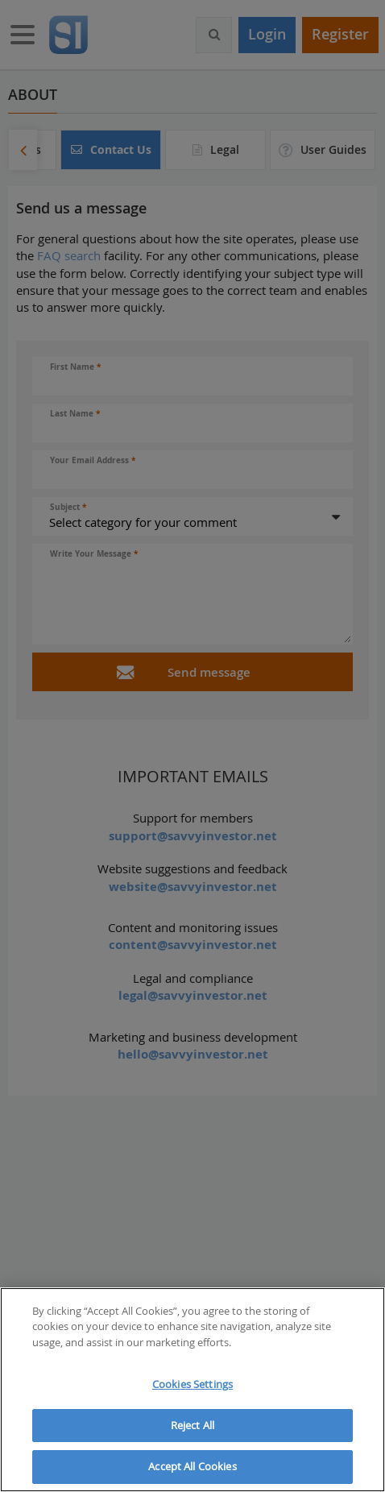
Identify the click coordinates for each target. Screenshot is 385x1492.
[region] (192, 1389)
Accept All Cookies (192, 1466)
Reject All (192, 1425)
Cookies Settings (192, 1384)
